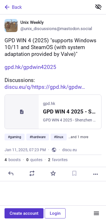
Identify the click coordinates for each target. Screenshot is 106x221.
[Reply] (10, 173)
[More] (95, 174)
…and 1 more (78, 137)
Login (55, 213)
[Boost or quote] (32, 173)
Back (13, 7)
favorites (58, 159)
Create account (24, 213)
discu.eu (69, 150)
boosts (13, 159)
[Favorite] (53, 173)
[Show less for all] (98, 7)
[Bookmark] (74, 173)
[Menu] (96, 213)
